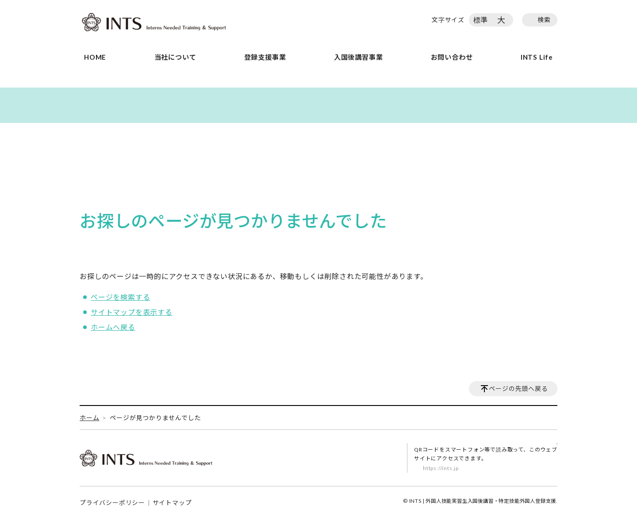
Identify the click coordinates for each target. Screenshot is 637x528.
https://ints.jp (441, 468)
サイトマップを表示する (132, 312)
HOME (95, 57)
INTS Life (537, 57)
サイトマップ (172, 502)
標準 (480, 19)
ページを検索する (120, 297)
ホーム (89, 417)
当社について (175, 57)
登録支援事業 (265, 57)
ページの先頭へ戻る (518, 388)
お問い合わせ (452, 57)
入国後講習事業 (358, 57)
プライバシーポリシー (112, 502)
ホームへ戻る (113, 327)
